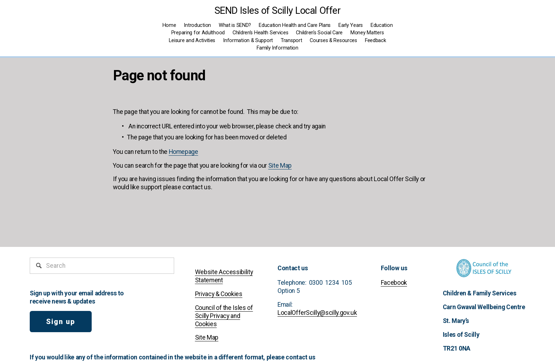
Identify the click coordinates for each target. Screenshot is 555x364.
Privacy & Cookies (218, 293)
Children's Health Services (260, 33)
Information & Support (248, 40)
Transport (291, 40)
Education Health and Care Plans (295, 25)
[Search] (102, 266)
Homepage (183, 151)
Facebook (394, 282)
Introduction (197, 25)
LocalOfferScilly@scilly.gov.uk (317, 312)
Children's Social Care (319, 33)
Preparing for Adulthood (198, 33)
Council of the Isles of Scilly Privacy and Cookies (224, 316)
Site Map (280, 165)
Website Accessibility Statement (224, 276)
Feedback (375, 40)
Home (169, 25)
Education (382, 25)
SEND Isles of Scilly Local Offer (277, 10)
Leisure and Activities (192, 40)
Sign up (60, 321)
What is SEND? (235, 25)
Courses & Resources (333, 40)
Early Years (350, 25)
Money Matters (367, 33)
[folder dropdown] (277, 48)
